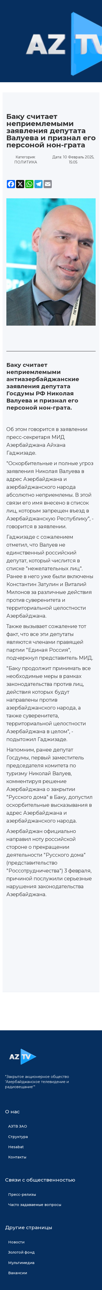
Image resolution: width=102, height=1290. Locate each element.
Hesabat (16, 1147)
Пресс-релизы (22, 1194)
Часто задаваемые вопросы (34, 1204)
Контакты (17, 1157)
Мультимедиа (21, 1262)
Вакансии (17, 1273)
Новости (16, 1242)
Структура (18, 1136)
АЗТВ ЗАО (17, 1126)
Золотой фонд (21, 1252)
